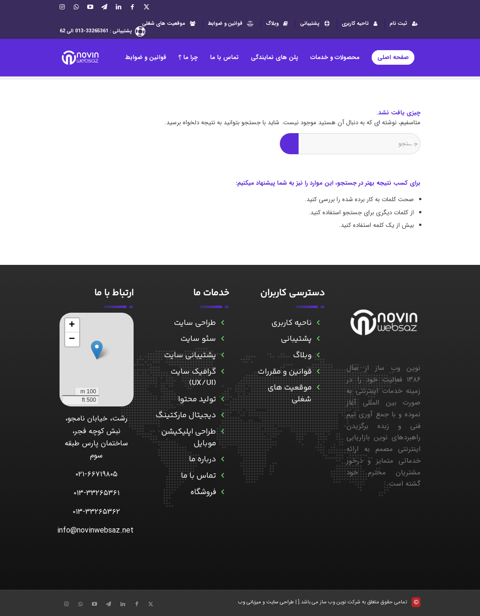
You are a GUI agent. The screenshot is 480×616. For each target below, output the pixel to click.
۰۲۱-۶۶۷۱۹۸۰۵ (96, 474)
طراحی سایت (195, 323)
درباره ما (202, 459)
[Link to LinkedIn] (119, 7)
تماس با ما (198, 476)
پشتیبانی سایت (190, 355)
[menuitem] (402, 24)
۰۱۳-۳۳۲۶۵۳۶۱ (97, 493)
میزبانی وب (249, 602)
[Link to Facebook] (133, 7)
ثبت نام (405, 24)
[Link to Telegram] (105, 7)
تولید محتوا (197, 399)
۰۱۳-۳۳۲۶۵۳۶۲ (96, 512)
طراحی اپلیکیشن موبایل (188, 438)
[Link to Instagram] (62, 7)
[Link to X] (147, 7)
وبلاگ (278, 24)
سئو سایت (198, 339)
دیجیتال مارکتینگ (186, 415)
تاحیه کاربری (361, 24)
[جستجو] (350, 143)
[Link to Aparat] (90, 7)
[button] (97, 350)
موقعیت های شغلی (170, 24)
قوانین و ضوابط (232, 24)
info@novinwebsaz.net (95, 530)
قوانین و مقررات (285, 372)
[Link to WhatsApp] (76, 7)
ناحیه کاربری (291, 323)
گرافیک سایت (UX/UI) (193, 378)
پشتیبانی (316, 24)
